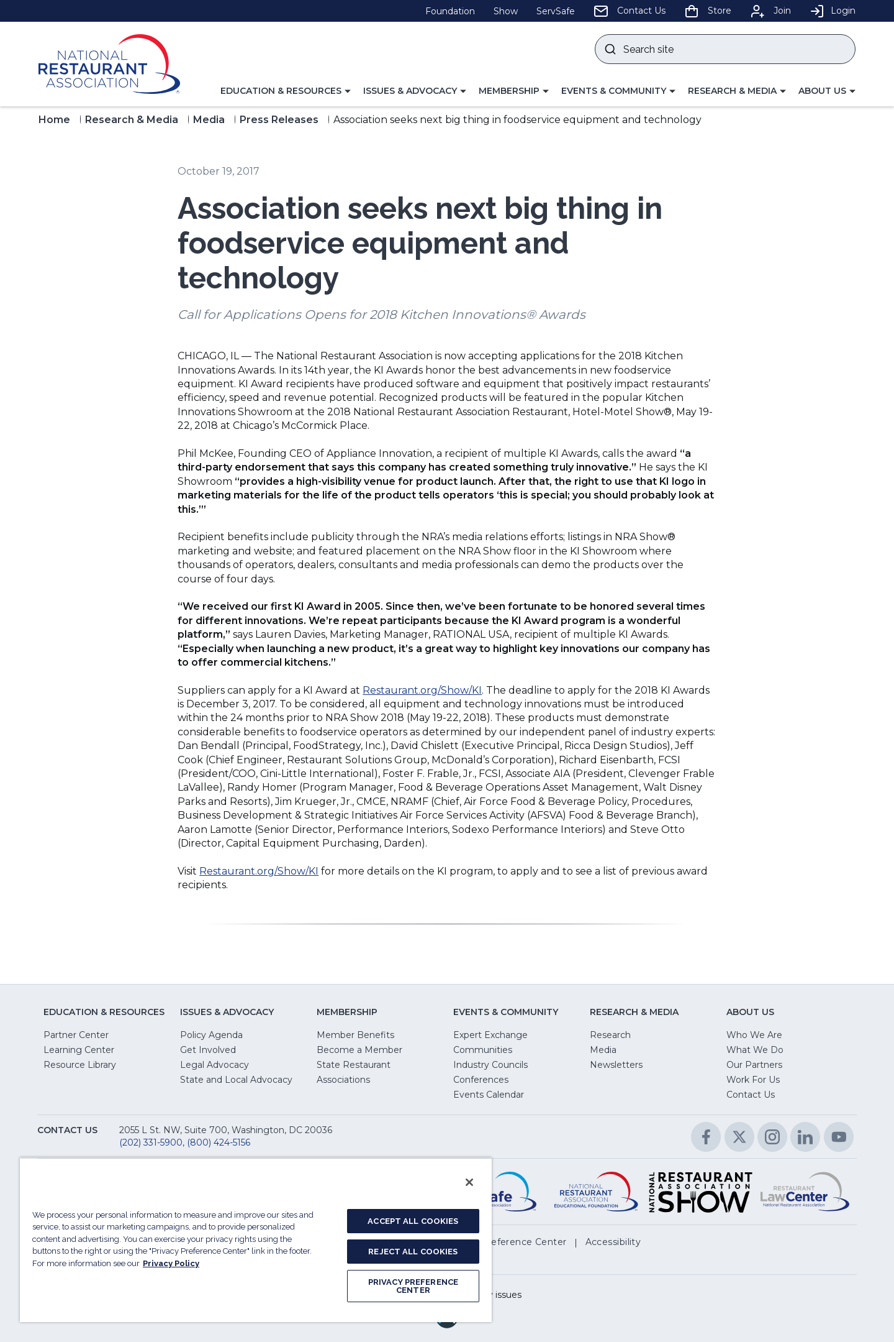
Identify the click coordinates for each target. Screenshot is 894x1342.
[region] (256, 1239)
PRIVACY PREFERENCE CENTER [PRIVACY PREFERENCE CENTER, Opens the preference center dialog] (413, 1286)
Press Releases (279, 120)
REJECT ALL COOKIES (413, 1251)
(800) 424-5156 (218, 1142)
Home (54, 120)
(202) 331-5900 (151, 1142)
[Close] (469, 1182)
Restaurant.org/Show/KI (422, 690)
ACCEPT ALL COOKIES (413, 1221)
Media (209, 120)
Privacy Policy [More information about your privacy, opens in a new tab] (171, 1263)
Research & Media (131, 120)
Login (833, 10)
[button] (285, 91)
